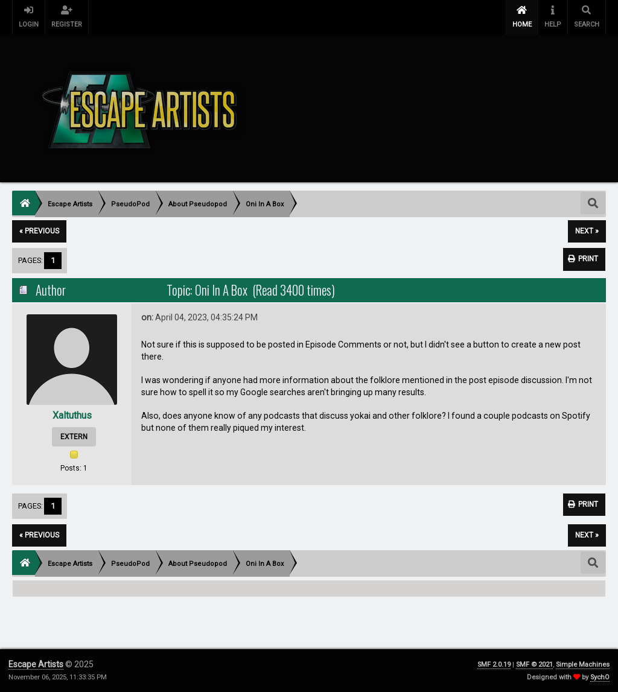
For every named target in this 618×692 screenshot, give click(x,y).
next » (587, 231)
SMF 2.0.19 (494, 664)
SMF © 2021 (534, 664)
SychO (600, 677)
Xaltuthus (72, 415)
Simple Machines (583, 664)
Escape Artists (35, 664)
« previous (39, 231)
